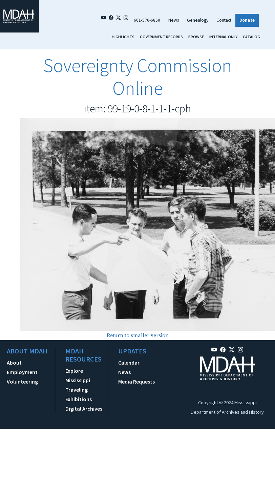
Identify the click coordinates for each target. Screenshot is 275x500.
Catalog (251, 36)
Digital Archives (83, 408)
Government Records (161, 36)
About (14, 362)
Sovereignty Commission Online (137, 76)
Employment (22, 372)
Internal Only (223, 36)
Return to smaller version (138, 335)
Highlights (123, 36)
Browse (196, 36)
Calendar (129, 362)
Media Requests (136, 381)
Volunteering (22, 381)
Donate (247, 20)
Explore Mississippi (77, 375)
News (173, 20)
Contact (223, 20)
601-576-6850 (147, 20)
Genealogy (197, 20)
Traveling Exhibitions (78, 394)
